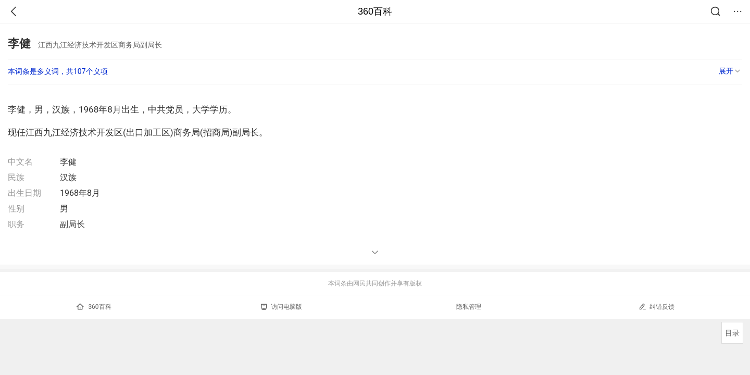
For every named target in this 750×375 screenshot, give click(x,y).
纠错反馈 (656, 306)
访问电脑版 (281, 306)
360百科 (375, 11)
